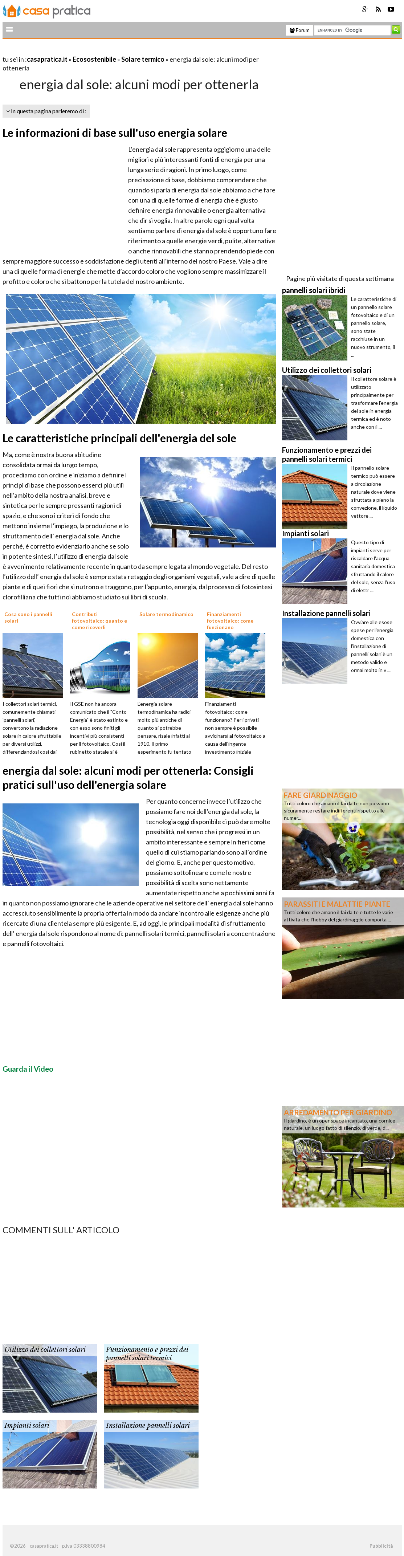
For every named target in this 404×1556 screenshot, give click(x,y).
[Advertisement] (87, 50)
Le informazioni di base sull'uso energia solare (115, 132)
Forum (300, 30)
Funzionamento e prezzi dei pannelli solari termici (147, 1354)
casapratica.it (47, 59)
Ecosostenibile (94, 59)
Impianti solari (26, 1426)
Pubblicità (381, 1546)
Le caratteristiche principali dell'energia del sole (119, 437)
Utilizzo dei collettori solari (45, 1350)
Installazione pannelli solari (148, 1426)
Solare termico (142, 59)
